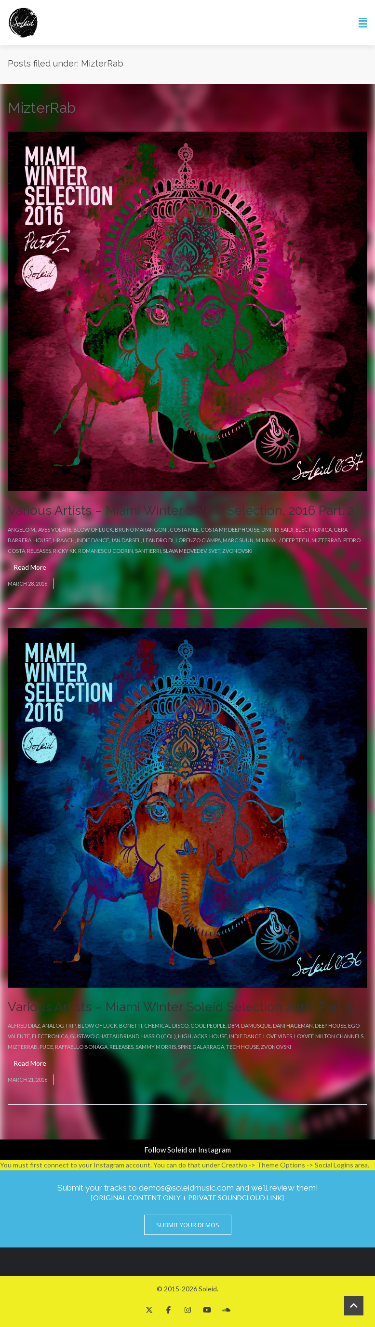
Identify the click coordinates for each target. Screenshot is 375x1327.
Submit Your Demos (187, 1224)
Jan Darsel (126, 540)
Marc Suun (238, 540)
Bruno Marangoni (141, 529)
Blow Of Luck (93, 529)
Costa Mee (184, 529)
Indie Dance (93, 540)
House (42, 540)
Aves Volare (54, 529)
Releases (39, 551)
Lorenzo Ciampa (198, 540)
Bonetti (130, 1025)
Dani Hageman (293, 1025)
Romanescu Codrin (105, 551)
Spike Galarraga (201, 1047)
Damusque (256, 1025)
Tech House (242, 1047)
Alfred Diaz (24, 1025)
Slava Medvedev (184, 551)
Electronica (313, 529)
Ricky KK (64, 551)
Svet (214, 551)
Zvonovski (237, 551)
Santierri (148, 551)
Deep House (243, 529)
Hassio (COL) (158, 1036)
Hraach (64, 540)
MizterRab (326, 540)
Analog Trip (59, 1025)
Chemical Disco (166, 1025)
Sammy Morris (155, 1047)
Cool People (208, 1025)
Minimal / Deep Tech (282, 540)
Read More (29, 567)
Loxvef (303, 1036)
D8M (233, 1025)
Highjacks (192, 1036)
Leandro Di (158, 540)
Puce (46, 1047)
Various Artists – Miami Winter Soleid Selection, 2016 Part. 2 (181, 510)
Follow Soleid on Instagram (187, 1149)
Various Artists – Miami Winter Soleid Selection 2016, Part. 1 (180, 1007)
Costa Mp (213, 529)
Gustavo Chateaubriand (104, 1036)
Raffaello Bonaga (81, 1047)
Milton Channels (339, 1036)
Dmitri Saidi (277, 529)
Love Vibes (277, 1036)
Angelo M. (22, 529)
